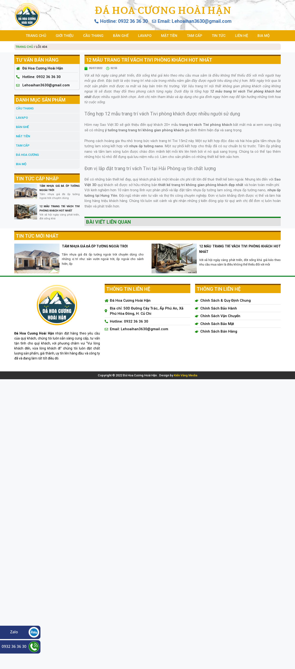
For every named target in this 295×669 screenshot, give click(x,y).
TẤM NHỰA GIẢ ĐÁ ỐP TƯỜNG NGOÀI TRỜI (95, 246)
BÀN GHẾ (120, 36)
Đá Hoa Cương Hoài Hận (163, 10)
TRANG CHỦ (36, 36)
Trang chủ (24, 46)
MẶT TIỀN (169, 36)
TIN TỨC (219, 36)
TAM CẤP (194, 36)
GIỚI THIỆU (65, 36)
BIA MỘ (263, 36)
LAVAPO (145, 36)
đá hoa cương (27, 155)
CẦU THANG (93, 36)
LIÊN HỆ (241, 36)
